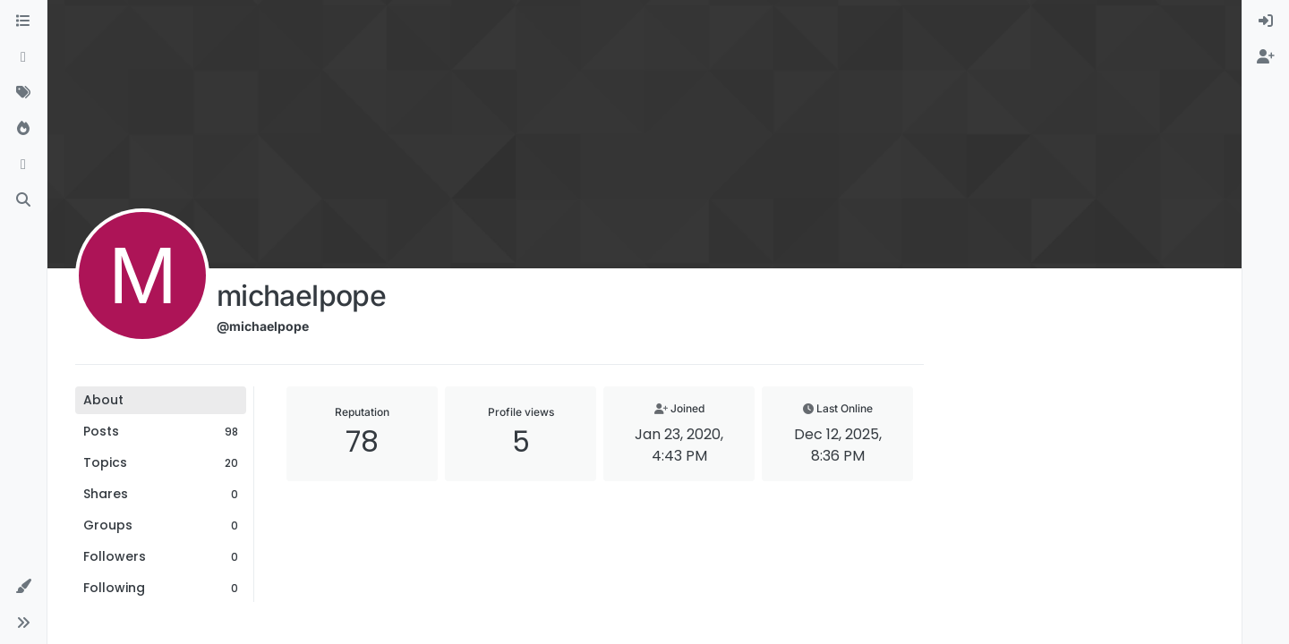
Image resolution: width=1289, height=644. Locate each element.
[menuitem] (1266, 21)
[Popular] (23, 128)
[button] (23, 586)
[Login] (1266, 21)
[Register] (1266, 57)
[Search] (23, 200)
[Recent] (23, 57)
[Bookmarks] (23, 164)
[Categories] (23, 21)
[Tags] (23, 93)
